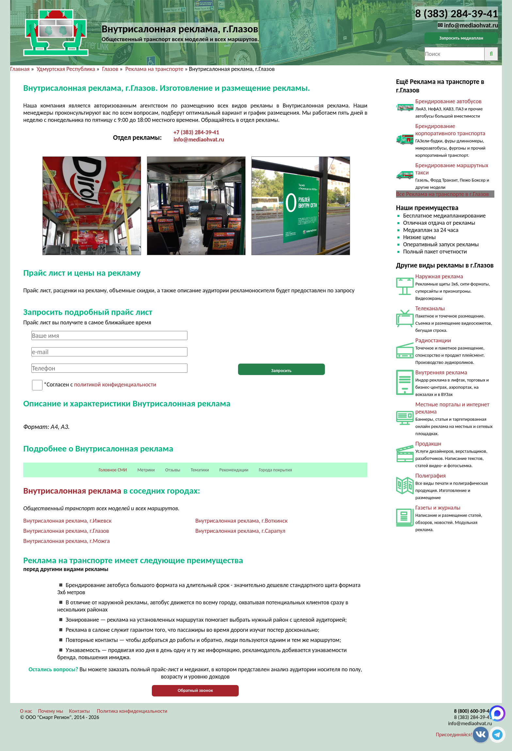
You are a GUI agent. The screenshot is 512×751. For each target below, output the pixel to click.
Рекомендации (233, 470)
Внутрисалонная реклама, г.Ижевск (67, 520)
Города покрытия (275, 470)
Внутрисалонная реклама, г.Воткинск (241, 520)
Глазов (110, 69)
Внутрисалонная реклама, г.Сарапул (240, 530)
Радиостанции (433, 340)
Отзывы (172, 470)
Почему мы (50, 711)
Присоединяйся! (454, 734)
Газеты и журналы (437, 507)
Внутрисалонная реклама (72, 490)
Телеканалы (430, 308)
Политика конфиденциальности (132, 711)
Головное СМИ (113, 470)
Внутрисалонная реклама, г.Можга (66, 541)
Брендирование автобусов (448, 101)
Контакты (79, 711)
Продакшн (428, 443)
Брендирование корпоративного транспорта (450, 129)
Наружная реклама (439, 276)
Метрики (146, 470)
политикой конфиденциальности (115, 384)
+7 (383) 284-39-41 (196, 132)
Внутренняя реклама (441, 372)
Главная (19, 69)
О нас (26, 711)
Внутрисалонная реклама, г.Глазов (66, 530)
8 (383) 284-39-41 (473, 717)
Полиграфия (430, 475)
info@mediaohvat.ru (198, 139)
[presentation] (281, 343)
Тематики (200, 470)
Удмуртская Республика (66, 69)
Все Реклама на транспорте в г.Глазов (442, 194)
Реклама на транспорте (154, 69)
